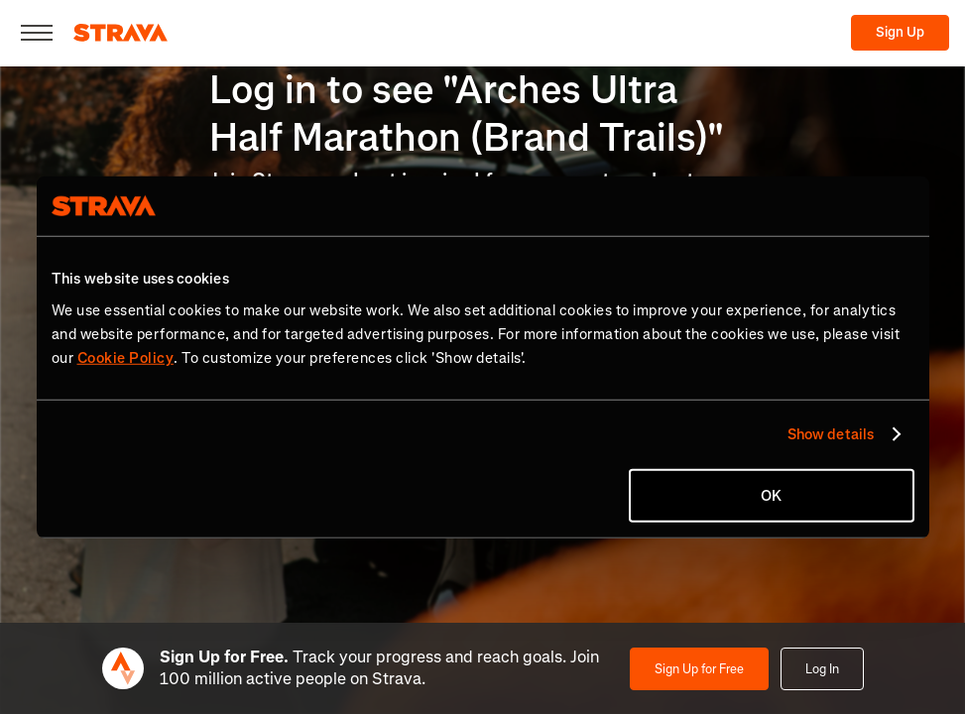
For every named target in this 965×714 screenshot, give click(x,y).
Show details (830, 434)
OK (771, 495)
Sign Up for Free (699, 668)
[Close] (37, 33)
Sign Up (900, 32)
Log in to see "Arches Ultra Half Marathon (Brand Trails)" (466, 113)
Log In (822, 668)
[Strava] (120, 33)
